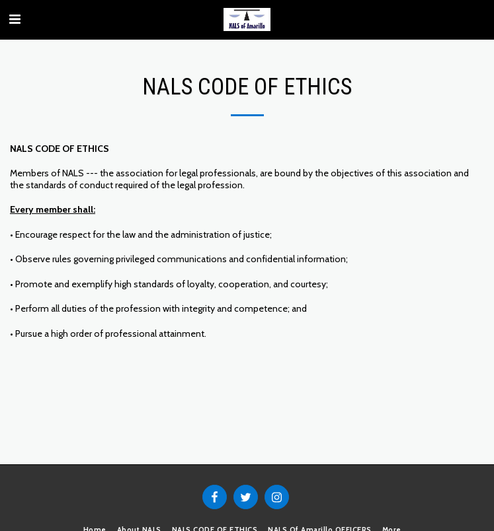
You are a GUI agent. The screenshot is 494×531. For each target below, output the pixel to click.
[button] (14, 19)
